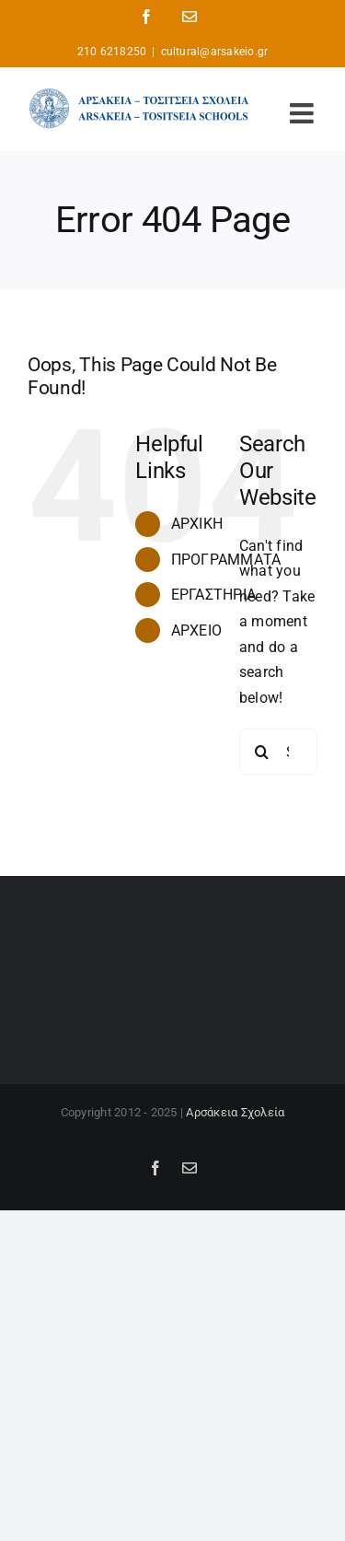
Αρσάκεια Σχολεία (235, 1112)
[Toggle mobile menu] (303, 113)
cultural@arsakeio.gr (215, 51)
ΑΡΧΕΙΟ (196, 630)
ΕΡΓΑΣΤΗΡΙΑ (213, 594)
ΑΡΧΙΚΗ (197, 523)
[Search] (262, 752)
